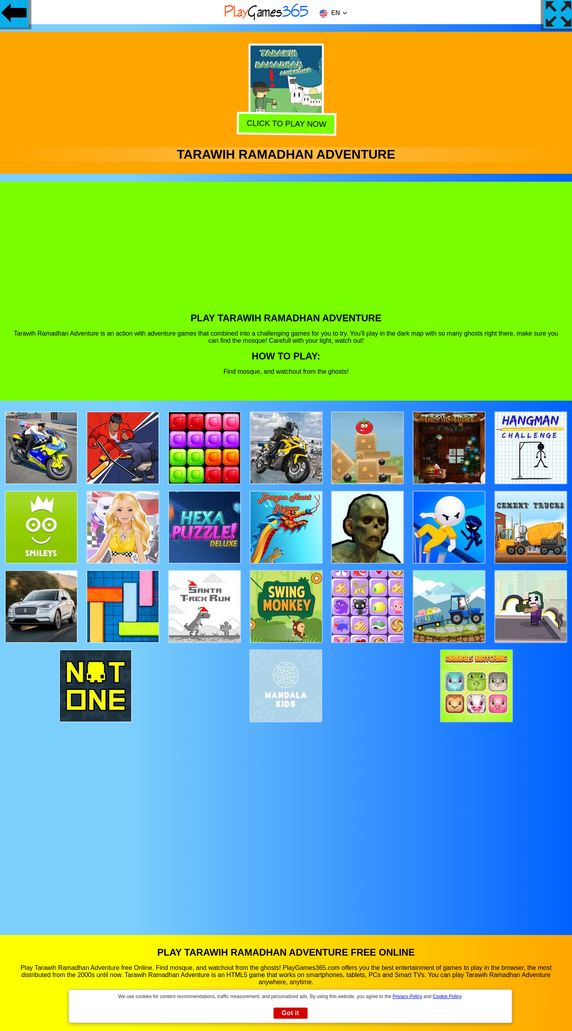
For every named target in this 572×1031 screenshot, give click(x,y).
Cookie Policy (447, 996)
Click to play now (285, 124)
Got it (290, 1013)
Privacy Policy (407, 996)
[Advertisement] (286, 253)
